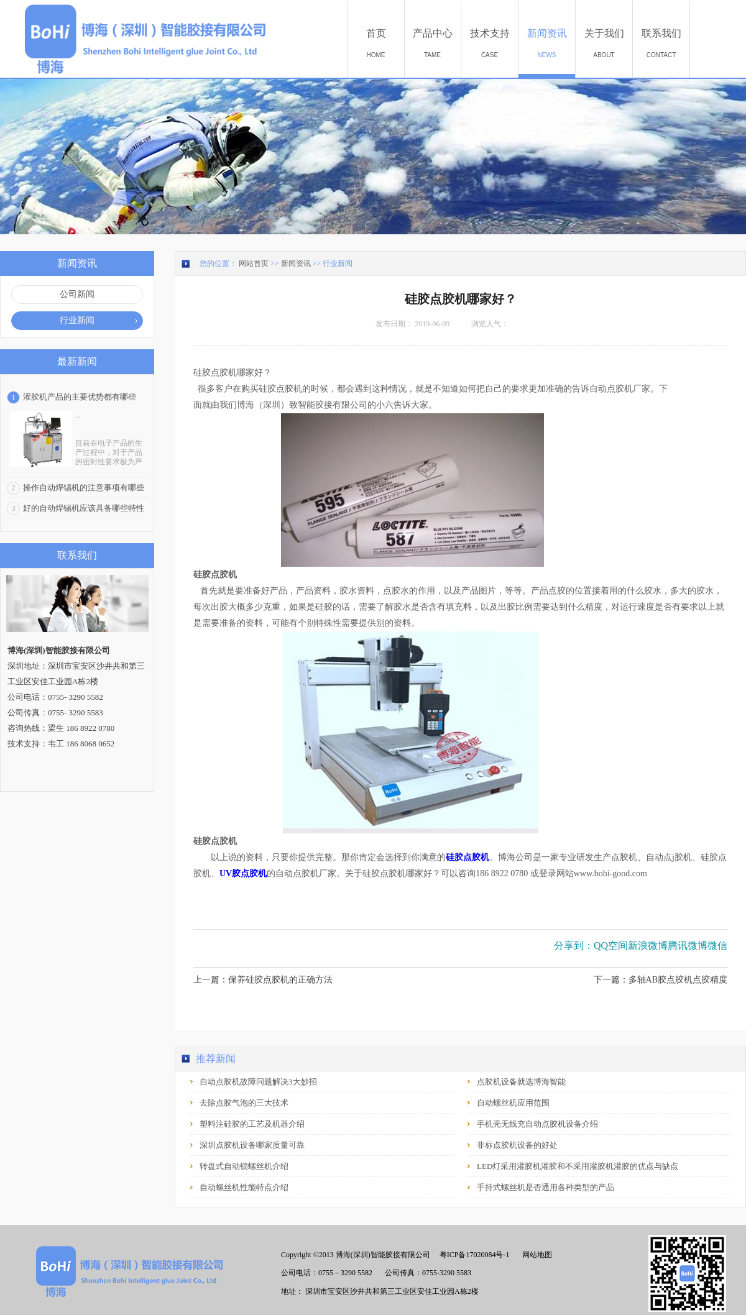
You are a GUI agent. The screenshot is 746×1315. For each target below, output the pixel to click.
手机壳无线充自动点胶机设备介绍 (537, 1124)
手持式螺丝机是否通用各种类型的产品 (545, 1187)
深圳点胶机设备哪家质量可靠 (252, 1145)
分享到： (574, 945)
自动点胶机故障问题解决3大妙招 (258, 1081)
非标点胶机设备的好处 (517, 1145)
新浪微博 (648, 945)
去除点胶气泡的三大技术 (244, 1102)
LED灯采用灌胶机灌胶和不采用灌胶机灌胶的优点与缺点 (577, 1166)
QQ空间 (611, 945)
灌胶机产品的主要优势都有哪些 (79, 396)
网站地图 (535, 1254)
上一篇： (263, 979)
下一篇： (660, 979)
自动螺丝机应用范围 (513, 1102)
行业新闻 (337, 263)
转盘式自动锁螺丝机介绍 (244, 1166)
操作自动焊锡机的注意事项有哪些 (83, 487)
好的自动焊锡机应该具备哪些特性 (83, 508)
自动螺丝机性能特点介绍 (244, 1187)
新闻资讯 (296, 263)
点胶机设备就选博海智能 (521, 1081)
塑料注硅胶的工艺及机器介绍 (252, 1124)
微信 (717, 945)
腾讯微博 (687, 945)
